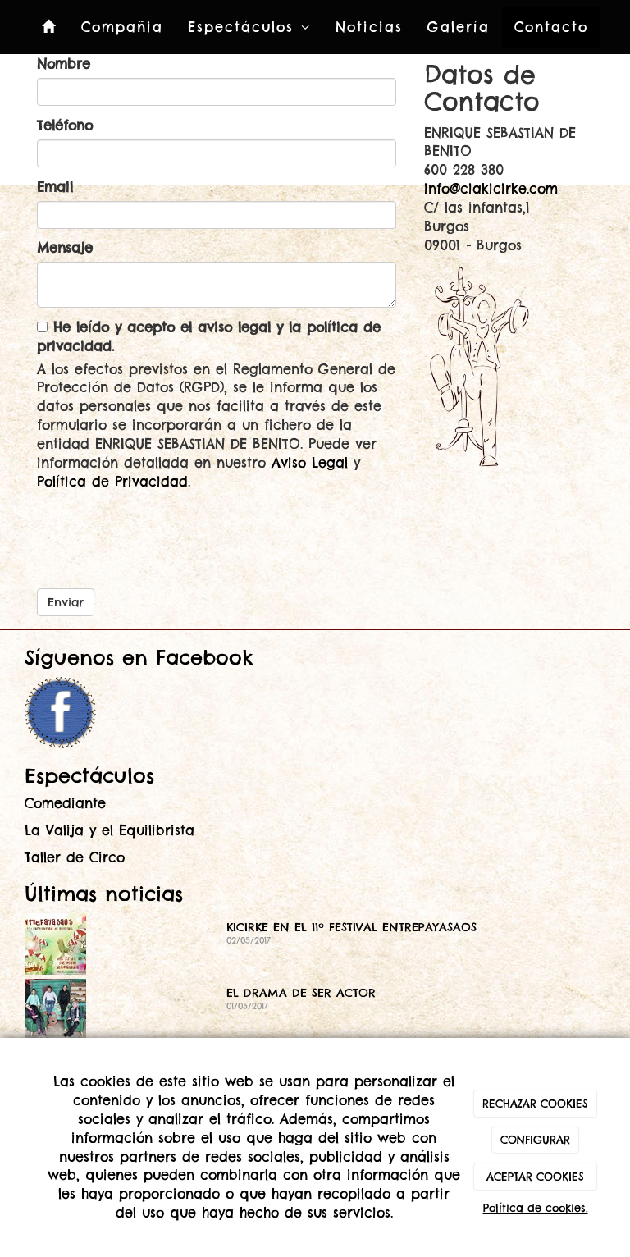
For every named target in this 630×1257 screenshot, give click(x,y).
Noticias (369, 27)
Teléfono (65, 125)
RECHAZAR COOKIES (535, 1103)
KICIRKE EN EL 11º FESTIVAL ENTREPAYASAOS (351, 927)
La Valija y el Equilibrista (109, 830)
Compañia (122, 27)
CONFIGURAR (535, 1139)
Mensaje (65, 248)
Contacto (551, 27)
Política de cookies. (535, 1207)
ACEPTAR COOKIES (535, 1176)
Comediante (65, 803)
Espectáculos (249, 27)
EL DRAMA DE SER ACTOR (301, 992)
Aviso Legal (310, 463)
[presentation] (161, 533)
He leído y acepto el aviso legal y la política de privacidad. (209, 336)
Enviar (66, 602)
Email (55, 187)
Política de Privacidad (112, 481)
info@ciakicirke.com (491, 189)
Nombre (63, 64)
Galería (458, 27)
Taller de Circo (75, 857)
